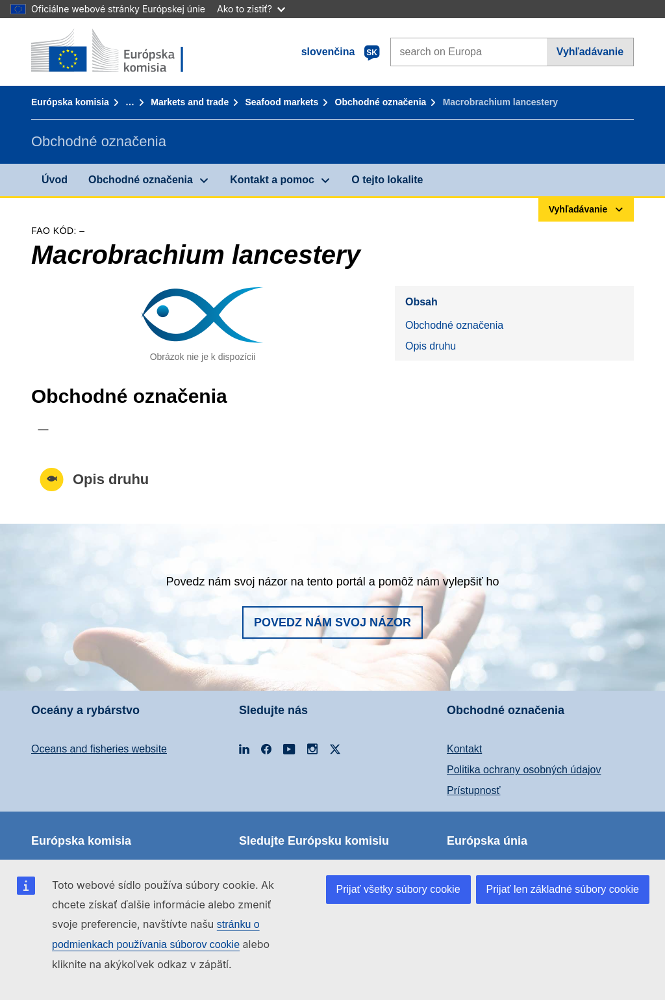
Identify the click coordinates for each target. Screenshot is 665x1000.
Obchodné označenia (381, 102)
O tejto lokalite (387, 179)
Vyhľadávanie (590, 51)
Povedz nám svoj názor (332, 622)
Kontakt (464, 748)
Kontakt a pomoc (272, 179)
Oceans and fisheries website (99, 748)
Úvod (55, 179)
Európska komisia (70, 102)
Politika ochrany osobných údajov (524, 769)
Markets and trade (190, 102)
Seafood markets (281, 102)
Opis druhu (430, 346)
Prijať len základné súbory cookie (562, 889)
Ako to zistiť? (251, 8)
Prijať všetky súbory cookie (398, 889)
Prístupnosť (473, 790)
